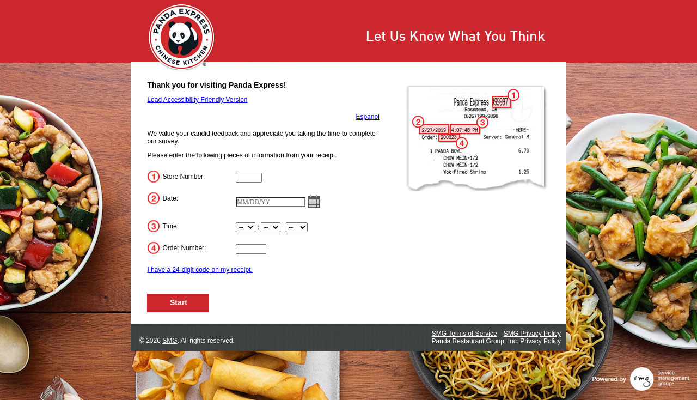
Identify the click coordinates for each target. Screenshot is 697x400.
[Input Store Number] (249, 178)
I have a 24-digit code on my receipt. (199, 270)
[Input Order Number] (251, 249)
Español (367, 116)
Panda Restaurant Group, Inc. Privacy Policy (496, 341)
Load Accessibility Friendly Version (197, 100)
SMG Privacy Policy (532, 333)
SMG (169, 340)
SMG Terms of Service (464, 333)
